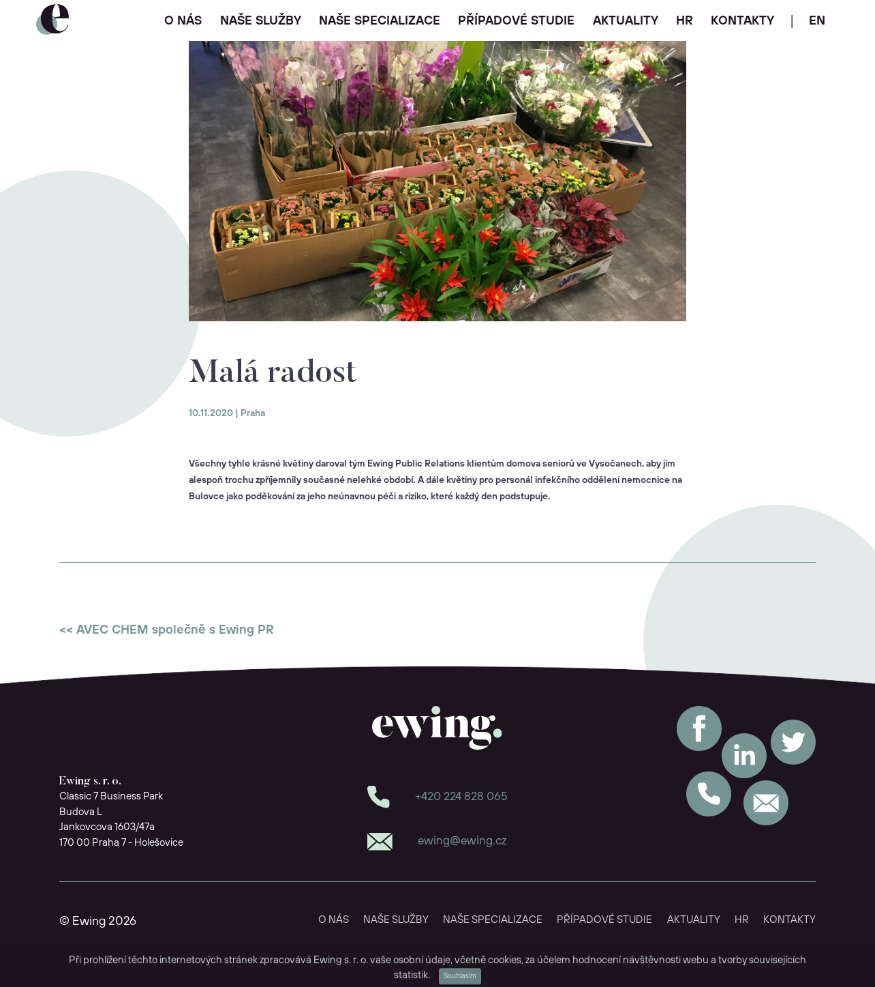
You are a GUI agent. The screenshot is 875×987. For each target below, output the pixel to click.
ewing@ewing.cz (462, 841)
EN (817, 21)
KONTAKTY (742, 21)
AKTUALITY (625, 21)
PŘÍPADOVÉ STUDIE (516, 21)
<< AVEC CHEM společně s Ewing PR (166, 630)
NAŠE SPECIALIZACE (379, 21)
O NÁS (183, 21)
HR (684, 21)
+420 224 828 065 (461, 796)
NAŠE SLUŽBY (260, 21)
